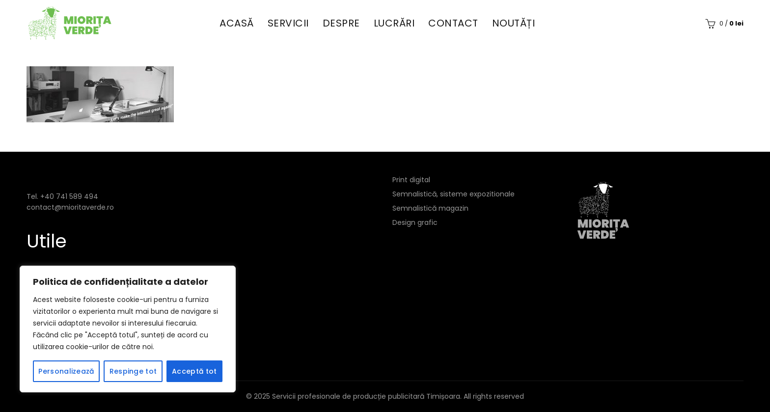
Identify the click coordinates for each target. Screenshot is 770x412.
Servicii (288, 23)
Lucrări (394, 23)
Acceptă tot (194, 371)
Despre (341, 23)
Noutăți (513, 23)
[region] (128, 329)
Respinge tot (133, 371)
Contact (453, 23)
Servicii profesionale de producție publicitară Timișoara (366, 396)
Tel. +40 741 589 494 (62, 196)
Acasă (237, 23)
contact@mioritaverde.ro (70, 207)
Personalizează (66, 371)
